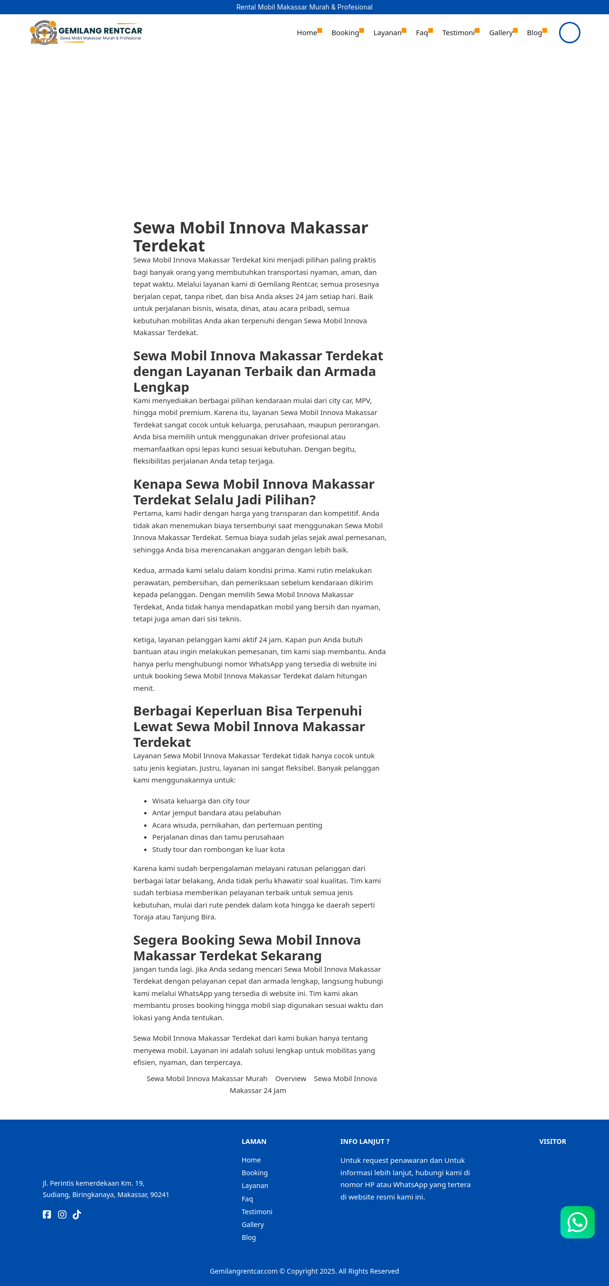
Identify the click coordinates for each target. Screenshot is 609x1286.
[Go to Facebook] (47, 1215)
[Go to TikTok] (77, 1215)
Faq (422, 32)
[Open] (569, 32)
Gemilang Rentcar (285, 284)
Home (307, 32)
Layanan (387, 32)
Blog (534, 32)
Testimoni (458, 32)
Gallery (500, 32)
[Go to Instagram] (62, 1215)
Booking (345, 32)
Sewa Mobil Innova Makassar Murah (207, 1078)
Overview (290, 1078)
